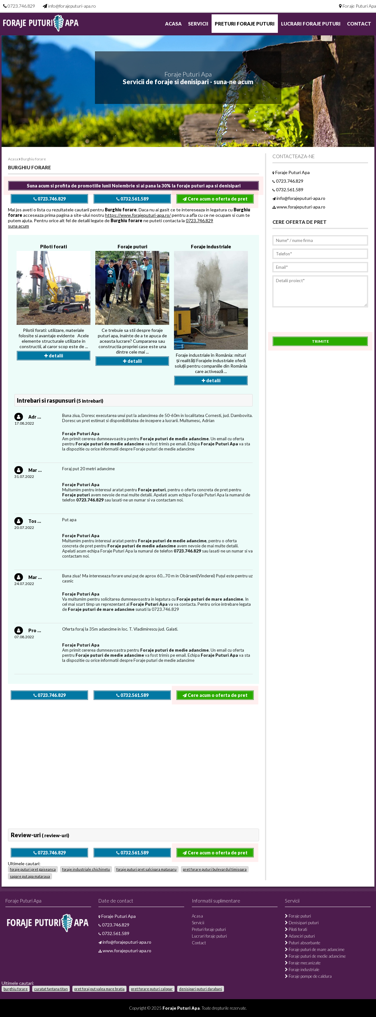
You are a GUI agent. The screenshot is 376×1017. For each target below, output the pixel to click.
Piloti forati (53, 246)
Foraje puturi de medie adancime (315, 956)
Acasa (173, 23)
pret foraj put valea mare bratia (99, 989)
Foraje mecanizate (303, 962)
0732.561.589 (132, 198)
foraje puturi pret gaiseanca (33, 869)
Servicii (198, 23)
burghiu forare (16, 989)
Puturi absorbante (302, 942)
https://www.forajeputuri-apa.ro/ (138, 215)
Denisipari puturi (302, 922)
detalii (53, 355)
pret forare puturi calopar (152, 989)
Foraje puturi (132, 246)
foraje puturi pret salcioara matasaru (146, 869)
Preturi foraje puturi (245, 23)
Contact (359, 23)
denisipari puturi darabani (200, 989)
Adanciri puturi (300, 936)
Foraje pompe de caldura (308, 976)
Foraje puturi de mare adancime (314, 949)
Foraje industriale (211, 246)
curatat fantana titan (51, 989)
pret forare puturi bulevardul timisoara (215, 869)
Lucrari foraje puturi (311, 23)
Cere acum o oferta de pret (215, 198)
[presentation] (320, 323)
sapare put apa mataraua (30, 876)
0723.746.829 (21, 6)
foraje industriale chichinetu (86, 869)
